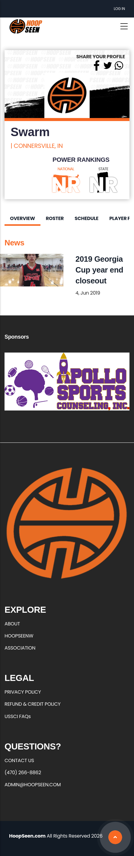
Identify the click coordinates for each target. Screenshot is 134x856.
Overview (22, 218)
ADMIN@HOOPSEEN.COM (33, 784)
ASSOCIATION (20, 647)
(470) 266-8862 (23, 772)
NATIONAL (66, 168)
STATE (103, 168)
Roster (55, 218)
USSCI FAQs (18, 716)
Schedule (86, 218)
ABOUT (12, 623)
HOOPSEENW (19, 635)
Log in (119, 8)
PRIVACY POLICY (23, 691)
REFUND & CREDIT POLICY (33, 704)
